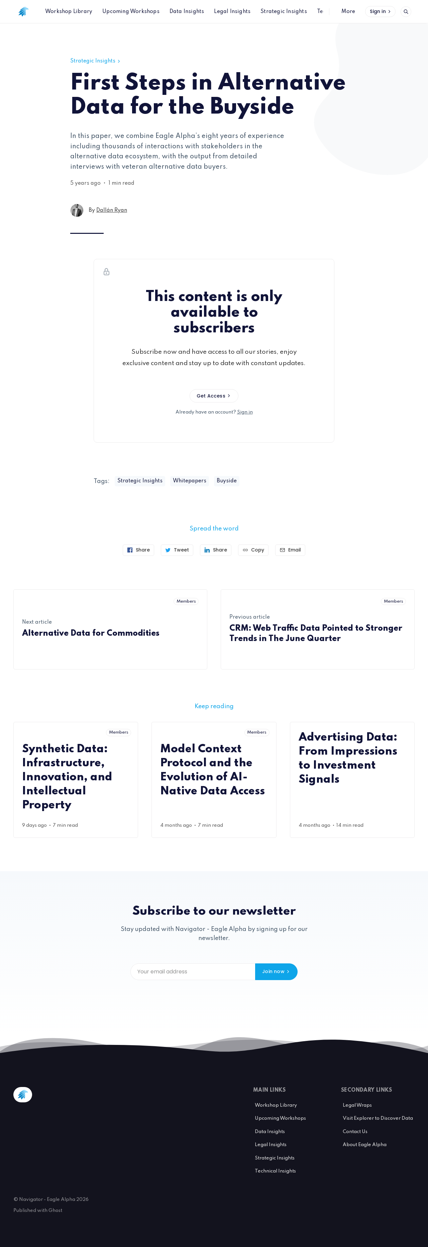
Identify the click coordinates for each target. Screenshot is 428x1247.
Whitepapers (189, 481)
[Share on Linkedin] (215, 550)
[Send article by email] (290, 550)
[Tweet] (177, 550)
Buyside (227, 481)
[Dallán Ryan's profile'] (77, 210)
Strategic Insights (95, 61)
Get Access (214, 396)
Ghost (55, 1210)
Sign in (381, 11)
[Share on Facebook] (138, 550)
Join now (276, 971)
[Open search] (406, 11)
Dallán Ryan (111, 210)
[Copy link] (253, 550)
